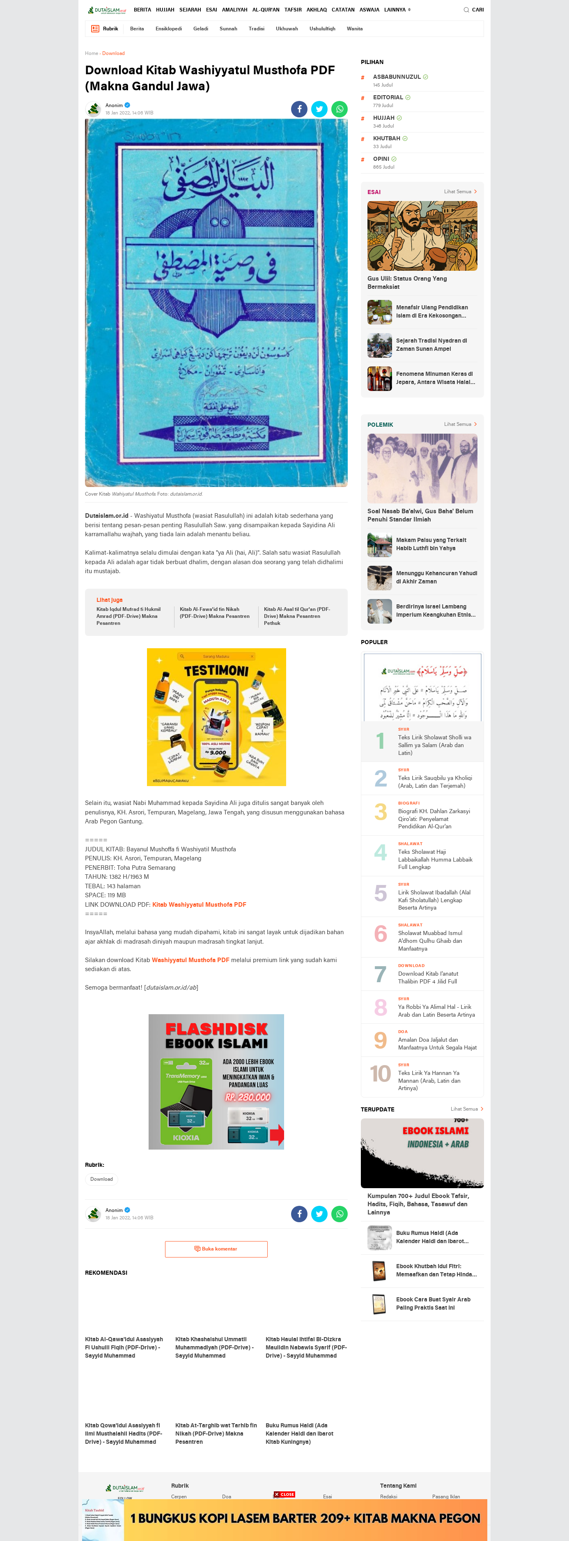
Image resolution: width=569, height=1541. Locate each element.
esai (211, 10)
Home (91, 53)
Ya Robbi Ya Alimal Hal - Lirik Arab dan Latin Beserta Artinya (436, 1011)
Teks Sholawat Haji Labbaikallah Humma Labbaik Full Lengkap (435, 860)
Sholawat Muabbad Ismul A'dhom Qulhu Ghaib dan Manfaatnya (430, 941)
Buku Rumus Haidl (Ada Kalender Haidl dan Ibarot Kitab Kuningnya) (430, 1238)
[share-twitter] (319, 109)
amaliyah (235, 10)
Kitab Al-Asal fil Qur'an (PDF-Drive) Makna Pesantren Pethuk (297, 616)
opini (381, 159)
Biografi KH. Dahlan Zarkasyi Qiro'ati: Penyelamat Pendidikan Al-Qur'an (434, 819)
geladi (200, 29)
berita (142, 10)
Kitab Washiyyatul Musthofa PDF (199, 905)
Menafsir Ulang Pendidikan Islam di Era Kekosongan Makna (432, 312)
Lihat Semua (457, 192)
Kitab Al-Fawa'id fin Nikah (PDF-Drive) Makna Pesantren (215, 613)
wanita (355, 29)
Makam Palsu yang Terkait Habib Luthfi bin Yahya (431, 544)
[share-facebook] (299, 109)
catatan (343, 10)
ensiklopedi (169, 29)
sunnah (228, 29)
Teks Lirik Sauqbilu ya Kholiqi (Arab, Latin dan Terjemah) (435, 782)
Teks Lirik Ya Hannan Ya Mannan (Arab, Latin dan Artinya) (429, 1081)
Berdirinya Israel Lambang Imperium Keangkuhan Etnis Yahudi (433, 612)
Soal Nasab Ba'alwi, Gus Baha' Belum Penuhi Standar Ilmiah (420, 515)
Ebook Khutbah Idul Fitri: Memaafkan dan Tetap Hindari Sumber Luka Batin (436, 1271)
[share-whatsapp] (339, 109)
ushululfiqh (322, 29)
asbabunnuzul (397, 77)
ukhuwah (287, 29)
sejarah (190, 10)
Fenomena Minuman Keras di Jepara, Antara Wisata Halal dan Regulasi (434, 379)
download (101, 1179)
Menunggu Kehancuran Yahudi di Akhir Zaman (436, 578)
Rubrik (104, 29)
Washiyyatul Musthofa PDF (190, 960)
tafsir (293, 10)
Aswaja (369, 10)
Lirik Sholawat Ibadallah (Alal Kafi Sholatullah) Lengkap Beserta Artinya (434, 900)
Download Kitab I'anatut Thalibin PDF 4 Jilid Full (428, 978)
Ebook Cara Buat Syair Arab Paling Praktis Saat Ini (433, 1304)
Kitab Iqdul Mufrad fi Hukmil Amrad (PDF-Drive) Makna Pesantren (128, 616)
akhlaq (317, 10)
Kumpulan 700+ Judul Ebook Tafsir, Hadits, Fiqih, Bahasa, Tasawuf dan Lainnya (418, 1204)
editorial (388, 98)
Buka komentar (215, 1249)
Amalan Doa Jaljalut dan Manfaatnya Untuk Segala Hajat (437, 1044)
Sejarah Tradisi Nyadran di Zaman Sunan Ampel (431, 345)
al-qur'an (266, 10)
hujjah (165, 10)
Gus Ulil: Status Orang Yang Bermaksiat (407, 283)
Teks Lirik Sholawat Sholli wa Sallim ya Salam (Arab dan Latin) (434, 745)
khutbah (386, 139)
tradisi (256, 29)
